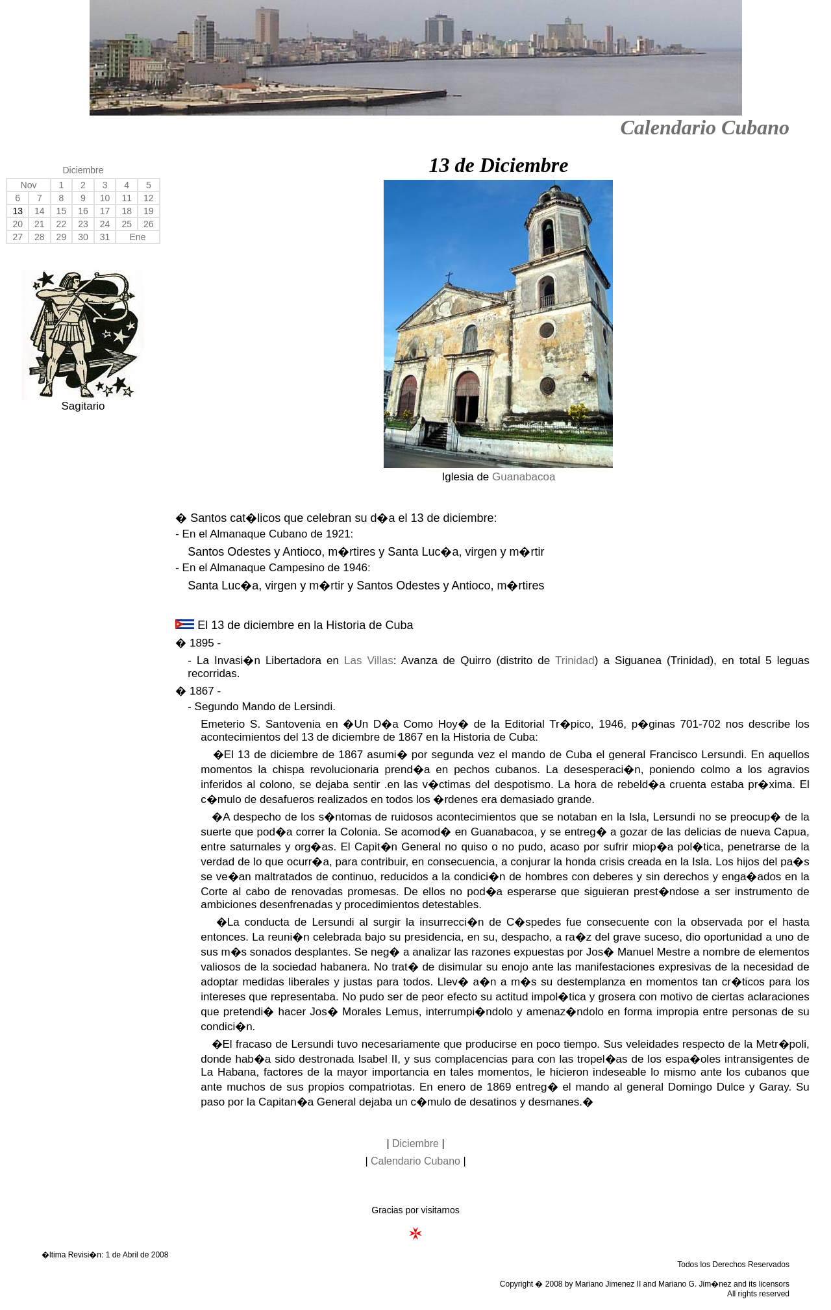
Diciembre (82, 170)
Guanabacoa (523, 477)
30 (83, 237)
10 (105, 198)
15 (61, 211)
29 (61, 237)
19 (148, 211)
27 (17, 237)
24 (105, 224)
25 (126, 224)
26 (148, 224)
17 (105, 211)
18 (126, 211)
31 (105, 237)
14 (39, 211)
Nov (29, 185)
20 (17, 224)
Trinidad (575, 660)
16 (83, 211)
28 (39, 237)
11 (126, 198)
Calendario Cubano (704, 127)
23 (83, 224)
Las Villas (368, 660)
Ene (138, 237)
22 (61, 224)
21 (39, 224)
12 (148, 198)
